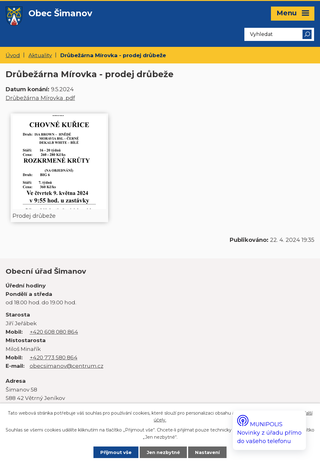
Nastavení (207, 452)
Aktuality (40, 55)
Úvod (13, 55)
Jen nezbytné (163, 452)
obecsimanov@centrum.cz (66, 365)
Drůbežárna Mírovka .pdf (40, 98)
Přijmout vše (116, 452)
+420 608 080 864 (54, 331)
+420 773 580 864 (54, 357)
